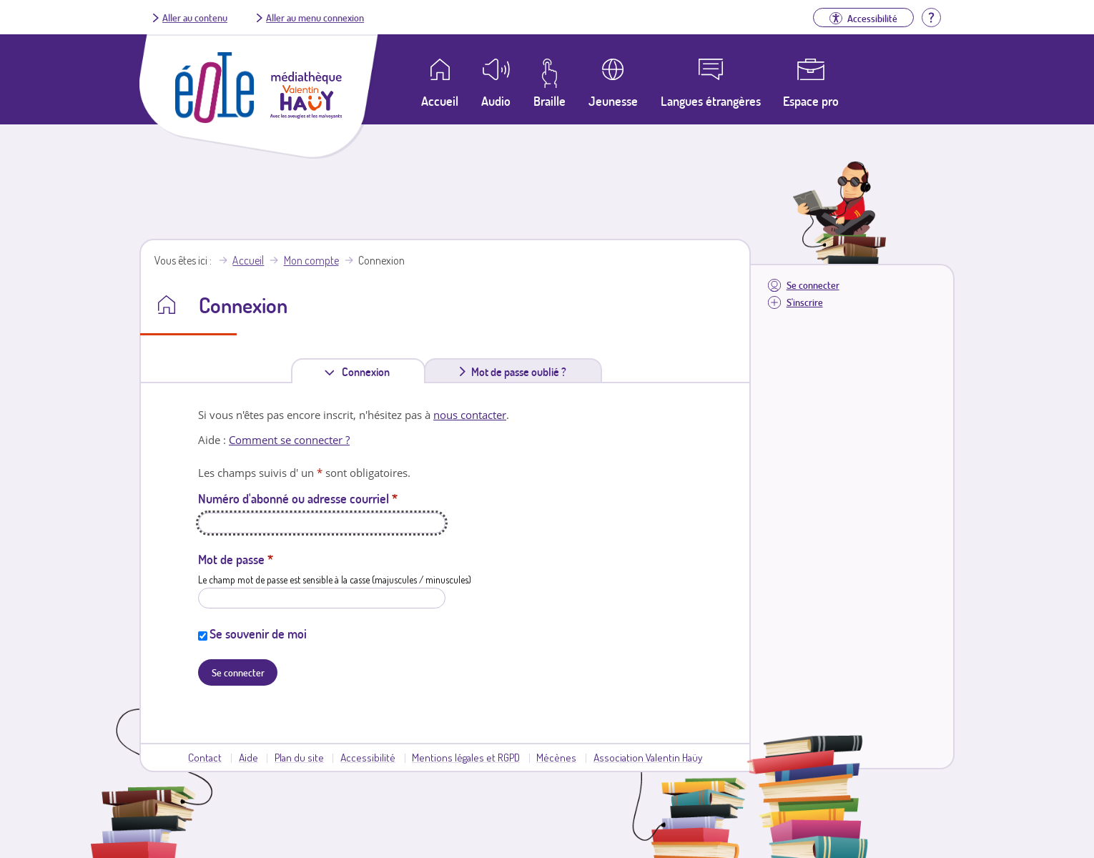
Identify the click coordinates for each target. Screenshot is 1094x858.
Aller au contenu (194, 17)
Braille (549, 101)
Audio (496, 101)
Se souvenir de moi (258, 633)
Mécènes (556, 757)
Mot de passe (235, 559)
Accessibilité (367, 757)
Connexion (368, 371)
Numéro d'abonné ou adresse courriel (298, 498)
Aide (248, 757)
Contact (205, 757)
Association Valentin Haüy (647, 757)
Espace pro (811, 101)
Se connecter (813, 285)
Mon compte (311, 260)
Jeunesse (613, 101)
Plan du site (299, 757)
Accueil (248, 260)
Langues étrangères (711, 101)
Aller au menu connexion (315, 17)
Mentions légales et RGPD (466, 757)
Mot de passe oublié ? (518, 372)
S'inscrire (805, 302)
